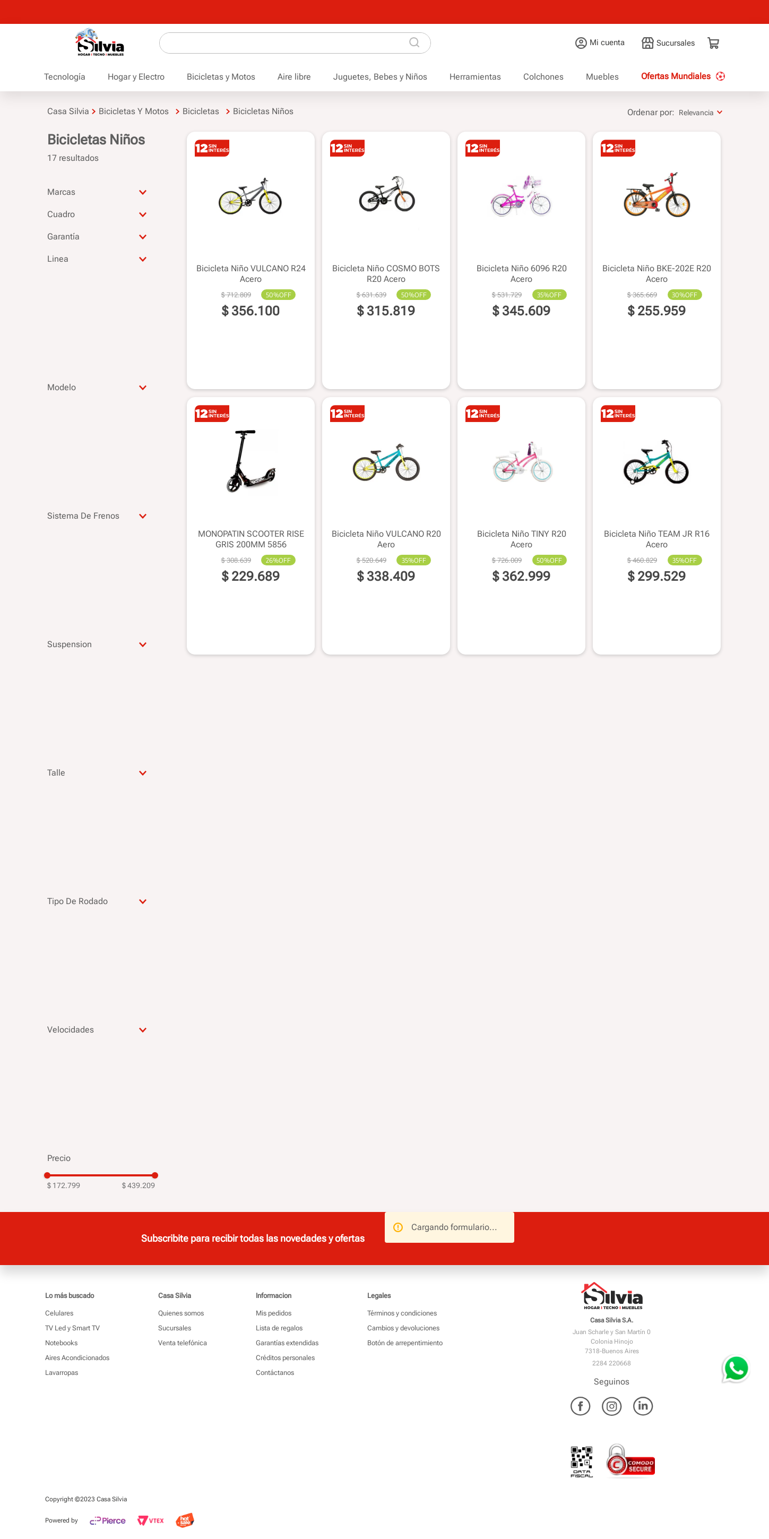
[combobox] (295, 43)
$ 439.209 (138, 1185)
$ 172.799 (63, 1185)
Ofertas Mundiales (676, 76)
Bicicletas (201, 111)
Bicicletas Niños (263, 111)
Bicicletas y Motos (134, 111)
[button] (101, 192)
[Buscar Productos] (416, 43)
